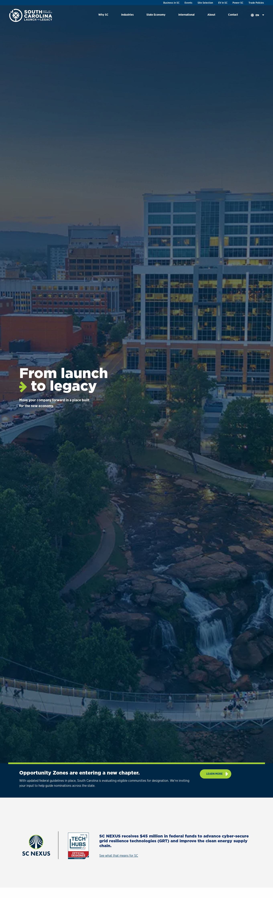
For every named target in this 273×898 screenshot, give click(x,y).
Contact (233, 14)
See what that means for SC (118, 856)
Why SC (103, 14)
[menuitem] (103, 15)
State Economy (155, 14)
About (211, 14)
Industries (127, 14)
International (186, 14)
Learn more (214, 773)
